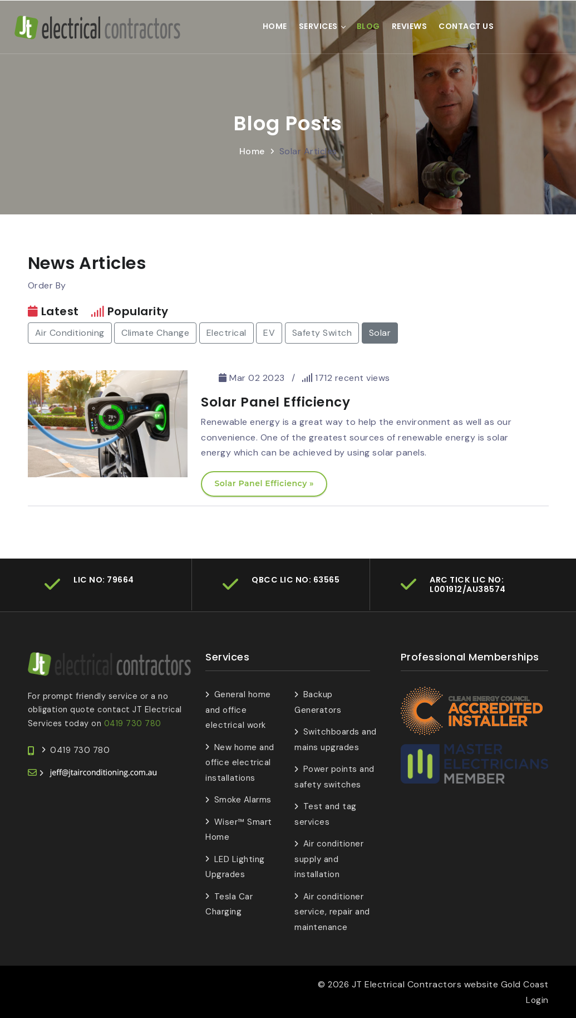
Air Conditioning (70, 332)
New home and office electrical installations (239, 762)
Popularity (138, 311)
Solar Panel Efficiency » (264, 483)
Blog (368, 26)
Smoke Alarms (243, 799)
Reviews (409, 26)
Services (318, 26)
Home (275, 26)
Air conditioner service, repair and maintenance (332, 911)
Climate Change (155, 332)
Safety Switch (322, 332)
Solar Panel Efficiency (275, 401)
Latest (60, 311)
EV (269, 332)
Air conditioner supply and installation (328, 858)
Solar (380, 332)
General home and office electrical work (238, 709)
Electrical (226, 332)
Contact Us (466, 26)
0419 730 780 (132, 722)
